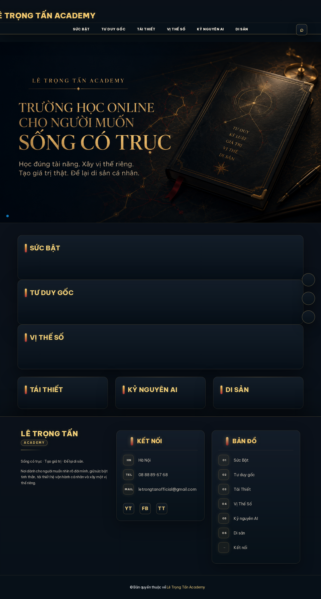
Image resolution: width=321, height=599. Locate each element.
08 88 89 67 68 (153, 474)
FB (145, 508)
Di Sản (237, 390)
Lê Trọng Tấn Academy (186, 587)
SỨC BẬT (45, 248)
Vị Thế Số (47, 337)
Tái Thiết (46, 390)
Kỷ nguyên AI (246, 518)
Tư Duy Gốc (51, 293)
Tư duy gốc (244, 474)
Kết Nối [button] (149, 441)
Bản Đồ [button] (244, 441)
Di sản (239, 532)
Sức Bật (241, 460)
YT (128, 508)
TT (162, 508)
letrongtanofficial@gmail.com (167, 489)
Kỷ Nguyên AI (153, 390)
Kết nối (240, 547)
